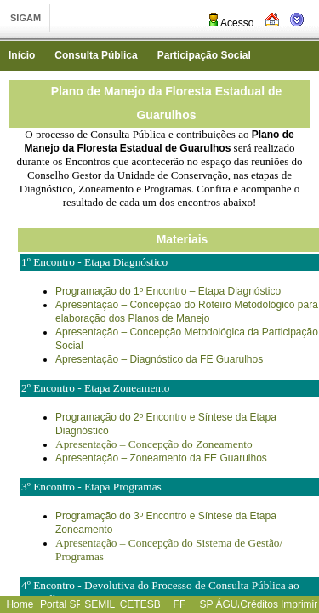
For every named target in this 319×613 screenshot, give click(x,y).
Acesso (230, 23)
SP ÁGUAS (225, 604)
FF (180, 604)
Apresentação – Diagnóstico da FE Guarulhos (159, 359)
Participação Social (204, 55)
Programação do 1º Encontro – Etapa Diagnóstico (168, 291)
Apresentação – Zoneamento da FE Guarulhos (161, 458)
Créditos (259, 604)
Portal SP (61, 604)
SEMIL (99, 604)
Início (22, 55)
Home (19, 604)
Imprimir (299, 604)
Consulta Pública (95, 55)
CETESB (140, 604)
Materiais (182, 239)
